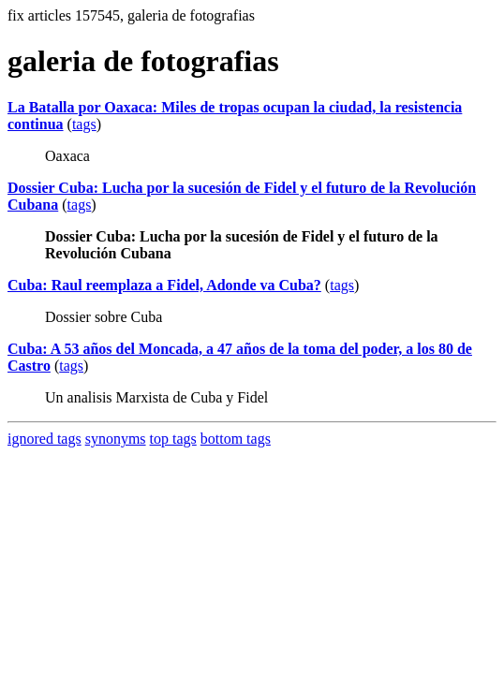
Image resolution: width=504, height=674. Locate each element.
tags (84, 124)
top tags (173, 439)
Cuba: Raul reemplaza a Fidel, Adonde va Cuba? (164, 285)
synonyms (115, 439)
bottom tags (235, 439)
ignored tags (44, 439)
